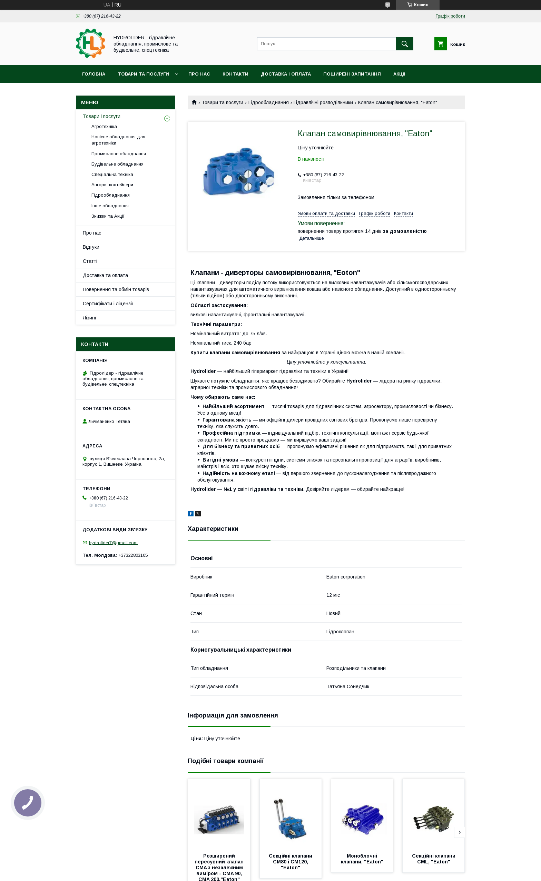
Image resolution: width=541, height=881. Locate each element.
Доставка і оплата (286, 74)
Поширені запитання (352, 74)
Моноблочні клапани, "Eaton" (362, 858)
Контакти (235, 74)
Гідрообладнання (268, 102)
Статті (90, 261)
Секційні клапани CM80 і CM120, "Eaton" (291, 861)
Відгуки (91, 247)
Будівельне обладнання (117, 164)
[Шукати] (404, 43)
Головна (93, 74)
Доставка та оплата (105, 275)
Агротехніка (104, 126)
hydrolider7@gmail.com (113, 542)
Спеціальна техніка (112, 174)
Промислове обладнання (118, 153)
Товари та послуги (143, 74)
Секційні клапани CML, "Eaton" (434, 858)
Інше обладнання (110, 205)
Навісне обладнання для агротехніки (118, 140)
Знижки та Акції (108, 216)
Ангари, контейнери (112, 184)
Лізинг (90, 317)
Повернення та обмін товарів (116, 289)
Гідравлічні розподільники (323, 102)
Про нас (199, 74)
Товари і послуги (101, 116)
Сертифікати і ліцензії (108, 303)
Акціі (399, 74)
